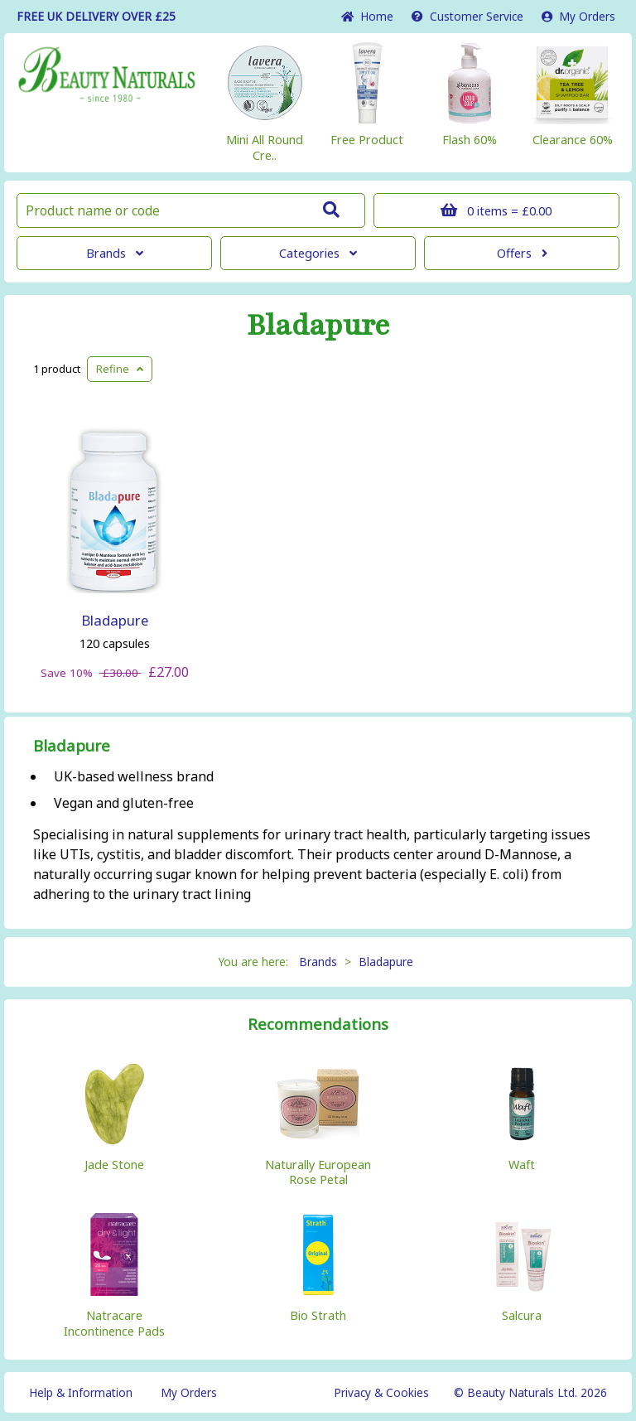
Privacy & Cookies (381, 1392)
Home (367, 16)
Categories (318, 253)
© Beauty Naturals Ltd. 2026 (530, 1392)
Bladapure (318, 325)
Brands (114, 253)
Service (467, 16)
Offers (522, 253)
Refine (119, 368)
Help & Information (80, 1392)
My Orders (578, 16)
